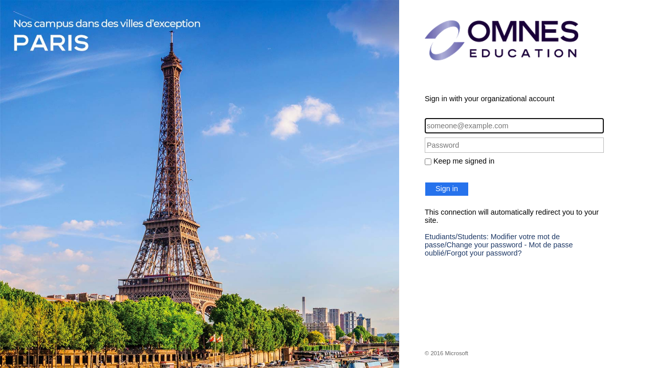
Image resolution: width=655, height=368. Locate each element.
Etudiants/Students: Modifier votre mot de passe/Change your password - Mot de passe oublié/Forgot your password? (499, 245)
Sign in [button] (446, 189)
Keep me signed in (463, 161)
